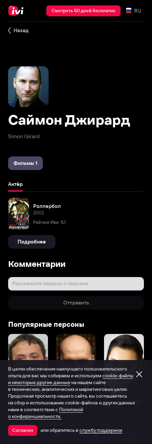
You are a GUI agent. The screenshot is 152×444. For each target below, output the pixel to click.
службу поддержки (100, 430)
